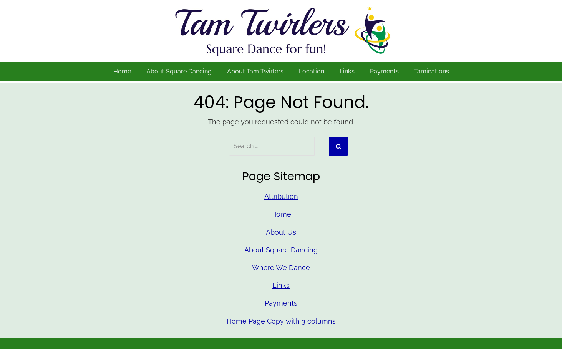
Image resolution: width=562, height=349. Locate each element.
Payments (384, 71)
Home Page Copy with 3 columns (281, 321)
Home (122, 71)
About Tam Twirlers (255, 71)
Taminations (431, 71)
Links (347, 71)
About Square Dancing (179, 71)
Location (311, 71)
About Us (281, 232)
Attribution (281, 196)
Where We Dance (281, 268)
